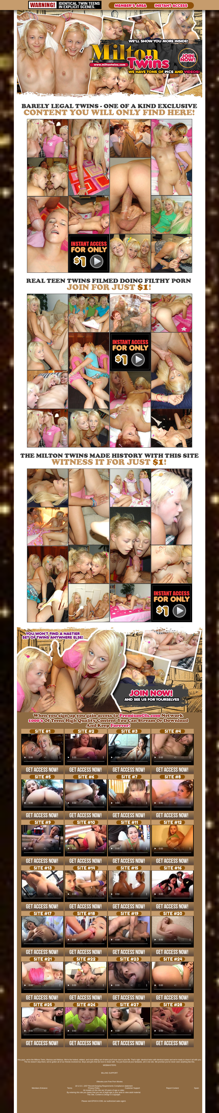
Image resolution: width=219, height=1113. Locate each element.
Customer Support (132, 1088)
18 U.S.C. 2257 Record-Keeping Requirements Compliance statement (104, 1086)
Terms (69, 1088)
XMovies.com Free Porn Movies (109, 1082)
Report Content (172, 1088)
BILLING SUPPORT (109, 1073)
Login (31, 98)
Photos (26, 98)
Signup (37, 98)
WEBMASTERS (109, 1065)
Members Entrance (39, 1088)
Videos (19, 98)
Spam (196, 1088)
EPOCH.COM (97, 1101)
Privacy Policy (94, 1088)
